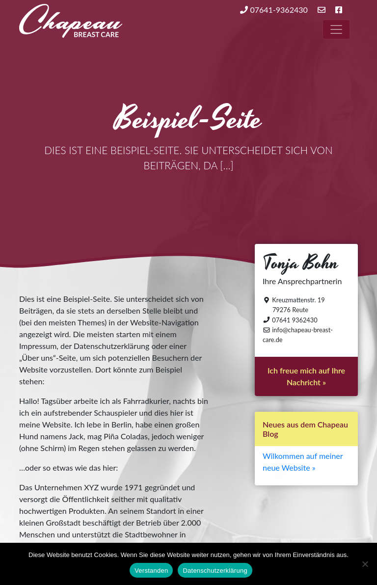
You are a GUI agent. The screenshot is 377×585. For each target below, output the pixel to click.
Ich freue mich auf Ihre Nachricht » (306, 376)
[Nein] (365, 564)
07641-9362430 (273, 9)
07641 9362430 (290, 320)
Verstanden (151, 570)
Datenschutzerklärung (215, 570)
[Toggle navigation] (336, 29)
